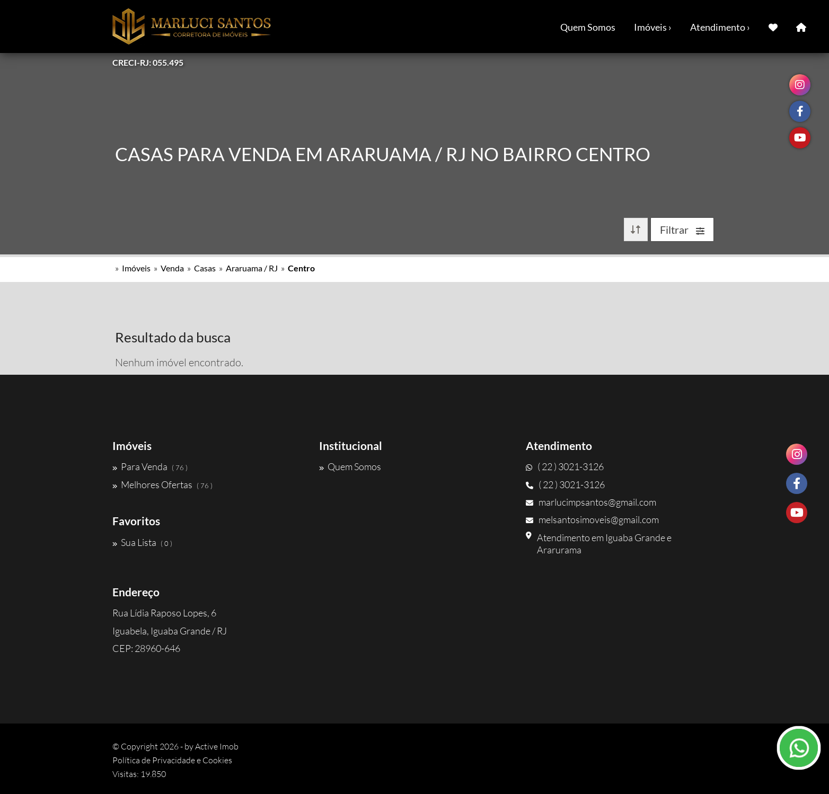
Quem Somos (587, 27)
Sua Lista (142, 542)
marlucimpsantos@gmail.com (591, 502)
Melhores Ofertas (162, 484)
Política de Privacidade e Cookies (172, 760)
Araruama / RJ (252, 268)
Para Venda (150, 466)
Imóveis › (653, 27)
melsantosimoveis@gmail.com (592, 519)
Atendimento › (720, 27)
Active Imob (217, 746)
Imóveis (136, 268)
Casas (205, 268)
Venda (172, 268)
